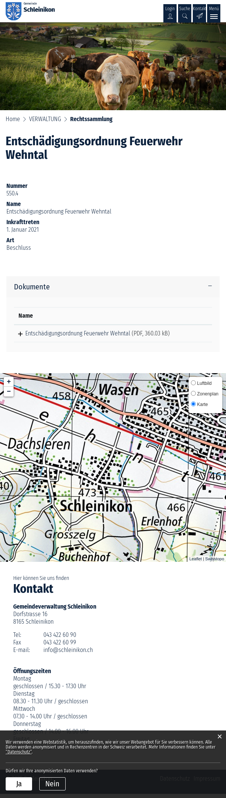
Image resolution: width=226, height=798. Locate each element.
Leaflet (195, 563)
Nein (52, 783)
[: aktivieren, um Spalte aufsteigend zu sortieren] (193, 316)
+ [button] (9, 386)
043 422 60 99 (59, 646)
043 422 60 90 (59, 639)
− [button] (9, 395)
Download (192, 335)
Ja (19, 783)
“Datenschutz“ (19, 752)
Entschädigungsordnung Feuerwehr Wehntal (70, 333)
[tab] (113, 286)
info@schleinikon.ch (68, 654)
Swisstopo (214, 563)
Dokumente (32, 286)
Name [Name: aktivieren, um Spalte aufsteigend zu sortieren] (25, 315)
